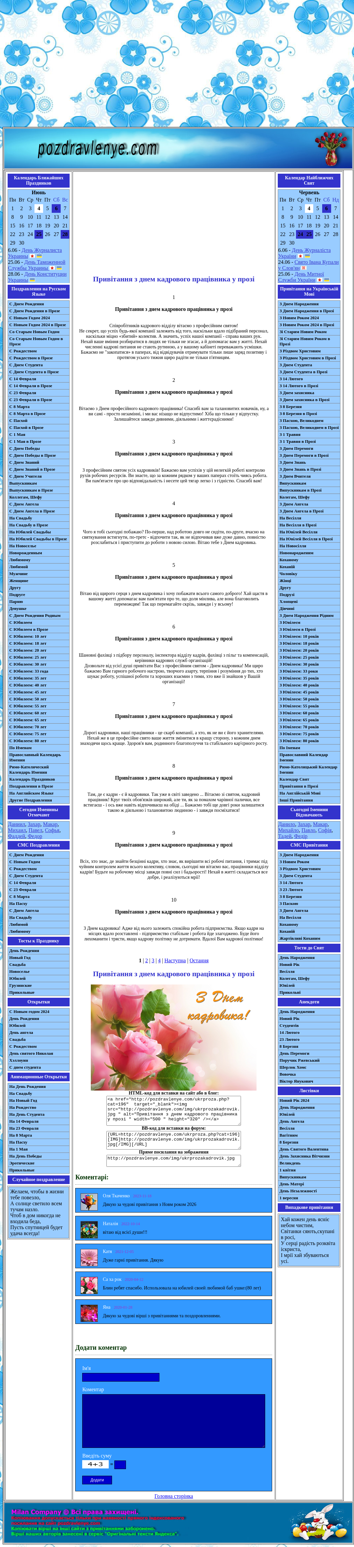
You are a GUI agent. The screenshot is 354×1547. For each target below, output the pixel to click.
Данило (286, 824)
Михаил (17, 830)
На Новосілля (292, 545)
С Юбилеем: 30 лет (27, 664)
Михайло (288, 830)
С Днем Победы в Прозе (32, 455)
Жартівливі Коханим (299, 938)
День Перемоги (294, 1053)
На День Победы (25, 1156)
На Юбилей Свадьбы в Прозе (38, 538)
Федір (300, 836)
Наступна (175, 960)
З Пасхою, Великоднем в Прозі (309, 427)
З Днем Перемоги (296, 448)
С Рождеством (23, 350)
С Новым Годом (24, 861)
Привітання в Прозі (298, 786)
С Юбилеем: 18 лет (27, 643)
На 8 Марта (20, 1135)
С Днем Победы (24, 448)
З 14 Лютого (291, 378)
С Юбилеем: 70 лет (27, 726)
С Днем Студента (26, 364)
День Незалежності (298, 1190)
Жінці (285, 580)
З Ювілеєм (289, 622)
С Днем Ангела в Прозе (32, 510)
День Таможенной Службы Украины (36, 265)
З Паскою (288, 903)
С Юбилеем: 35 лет (27, 678)
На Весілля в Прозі (298, 524)
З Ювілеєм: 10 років (299, 636)
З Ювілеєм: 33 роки (298, 671)
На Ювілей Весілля (298, 531)
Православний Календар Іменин (303, 757)
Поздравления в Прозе (31, 786)
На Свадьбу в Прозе (28, 524)
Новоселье (19, 971)
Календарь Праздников (32, 779)
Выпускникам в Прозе (31, 490)
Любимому (19, 559)
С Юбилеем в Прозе (28, 629)
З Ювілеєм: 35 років (299, 678)
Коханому (288, 559)
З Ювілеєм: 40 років (299, 685)
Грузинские (20, 985)
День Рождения (24, 950)
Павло (308, 830)
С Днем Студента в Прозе (34, 371)
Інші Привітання (296, 800)
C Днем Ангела (24, 910)
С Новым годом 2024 (29, 1011)
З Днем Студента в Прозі (303, 371)
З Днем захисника (296, 392)
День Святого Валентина (303, 1149)
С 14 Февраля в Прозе (30, 385)
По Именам (20, 747)
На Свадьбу (20, 517)
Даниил (16, 824)
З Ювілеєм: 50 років (299, 698)
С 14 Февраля (22, 378)
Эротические (21, 1162)
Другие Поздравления (30, 800)
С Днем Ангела (24, 504)
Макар (50, 824)
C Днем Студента (26, 875)
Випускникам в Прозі (300, 490)
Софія (324, 830)
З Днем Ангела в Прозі (301, 510)
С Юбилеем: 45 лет (27, 691)
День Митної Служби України (301, 277)
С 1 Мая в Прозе (25, 441)
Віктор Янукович (296, 1081)
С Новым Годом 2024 (29, 317)
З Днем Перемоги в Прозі (303, 455)
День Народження (297, 957)
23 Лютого (289, 1039)
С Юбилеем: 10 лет (27, 636)
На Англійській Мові (300, 793)
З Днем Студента (295, 364)
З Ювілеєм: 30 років (299, 664)
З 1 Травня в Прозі (297, 441)
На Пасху (18, 903)
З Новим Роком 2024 (299, 317)
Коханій (287, 566)
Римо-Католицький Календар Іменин (308, 769)
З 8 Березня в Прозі (298, 413)
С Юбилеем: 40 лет (27, 685)
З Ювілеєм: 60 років (299, 712)
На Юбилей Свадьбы (30, 531)
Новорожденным (25, 552)
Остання (199, 960)
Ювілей (287, 985)
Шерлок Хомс (292, 1067)
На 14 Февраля (23, 1121)
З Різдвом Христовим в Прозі (307, 357)
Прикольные (21, 992)
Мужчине (18, 573)
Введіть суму (97, 1455)
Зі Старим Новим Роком (302, 331)
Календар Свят (294, 779)
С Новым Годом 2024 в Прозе (37, 324)
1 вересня (288, 1197)
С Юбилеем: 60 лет (27, 712)
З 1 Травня (289, 434)
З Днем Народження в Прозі (306, 310)
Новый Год (19, 957)
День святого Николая (31, 1053)
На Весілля (290, 517)
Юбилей (17, 978)
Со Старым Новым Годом (34, 331)
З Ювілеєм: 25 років (299, 657)
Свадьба (17, 964)
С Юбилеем (20, 622)
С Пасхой (18, 420)
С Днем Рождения (26, 303)
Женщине (18, 580)
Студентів (289, 1025)
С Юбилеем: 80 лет (27, 740)
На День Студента (26, 1114)
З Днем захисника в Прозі (304, 399)
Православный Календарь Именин (35, 757)
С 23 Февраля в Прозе (30, 399)
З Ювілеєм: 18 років (299, 643)
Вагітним (288, 1135)
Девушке (18, 608)
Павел (35, 830)
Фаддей (16, 836)
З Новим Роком (294, 861)
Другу (15, 587)
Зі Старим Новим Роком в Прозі (304, 341)
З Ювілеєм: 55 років (299, 705)
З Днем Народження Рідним (306, 615)
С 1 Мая (17, 434)
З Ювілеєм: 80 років (299, 740)
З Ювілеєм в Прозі (297, 629)
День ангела (21, 1032)
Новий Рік (289, 964)
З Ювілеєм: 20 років (299, 650)
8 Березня (288, 1046)
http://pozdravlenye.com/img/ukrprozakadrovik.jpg (173, 1161)
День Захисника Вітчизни (304, 1156)
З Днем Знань (292, 462)
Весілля (287, 971)
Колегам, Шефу (294, 497)
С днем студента (25, 1067)
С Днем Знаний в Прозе (32, 469)
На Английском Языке (31, 793)
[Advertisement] (176, 65)
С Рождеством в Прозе (31, 357)
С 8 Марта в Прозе (27, 413)
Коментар (93, 1389)
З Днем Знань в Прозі (300, 469)
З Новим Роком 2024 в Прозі (306, 324)
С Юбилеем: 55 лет (27, 705)
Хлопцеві (288, 601)
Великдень (289, 1162)
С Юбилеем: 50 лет (27, 698)
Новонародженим (296, 552)
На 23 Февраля (23, 1128)
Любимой (18, 566)
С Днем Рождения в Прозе (34, 310)
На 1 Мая (18, 1149)
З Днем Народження (299, 303)
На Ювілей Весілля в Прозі (306, 538)
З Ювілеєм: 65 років (299, 719)
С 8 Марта (19, 406)
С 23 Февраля (22, 392)
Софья (52, 830)
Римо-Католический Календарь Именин (29, 769)
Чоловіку (288, 573)
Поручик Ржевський (299, 1060)
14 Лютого (289, 1032)
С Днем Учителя (25, 476)
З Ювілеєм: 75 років (299, 733)
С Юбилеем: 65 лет (27, 719)
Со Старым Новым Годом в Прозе (36, 341)
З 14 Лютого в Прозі (298, 385)
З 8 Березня (290, 406)
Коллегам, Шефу (25, 497)
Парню (16, 601)
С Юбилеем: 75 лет (27, 733)
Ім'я (86, 1368)
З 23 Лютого (291, 889)
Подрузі (286, 594)
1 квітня (287, 1169)
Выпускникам (23, 483)
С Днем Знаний (24, 462)
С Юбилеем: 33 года (28, 671)
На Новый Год (23, 1100)
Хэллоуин (18, 1060)
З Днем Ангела (293, 504)
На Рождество (22, 1107)
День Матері (291, 1183)
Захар (34, 824)
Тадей (284, 836)
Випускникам (292, 483)
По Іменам (289, 747)
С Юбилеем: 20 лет (27, 650)
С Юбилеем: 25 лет (27, 657)
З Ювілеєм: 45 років (299, 691)
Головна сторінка (173, 1496)
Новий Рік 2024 (294, 1100)
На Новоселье (22, 545)
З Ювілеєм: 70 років (299, 726)
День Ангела (291, 1121)
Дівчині (286, 608)
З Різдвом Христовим (300, 350)
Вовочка (287, 1074)
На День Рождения (27, 1086)
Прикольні (290, 992)
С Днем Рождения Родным (35, 615)
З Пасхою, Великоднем (301, 420)
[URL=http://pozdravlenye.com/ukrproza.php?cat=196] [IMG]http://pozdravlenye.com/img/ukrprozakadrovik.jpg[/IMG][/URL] (173, 1140)
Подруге (17, 594)
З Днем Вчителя (295, 476)
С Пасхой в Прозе (26, 427)
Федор (35, 836)
